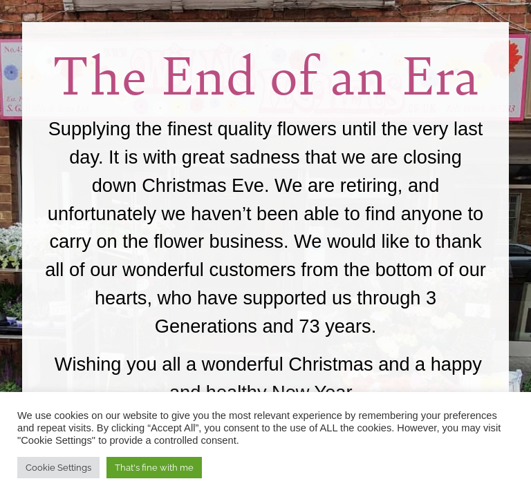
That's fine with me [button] (154, 467)
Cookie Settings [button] (58, 467)
